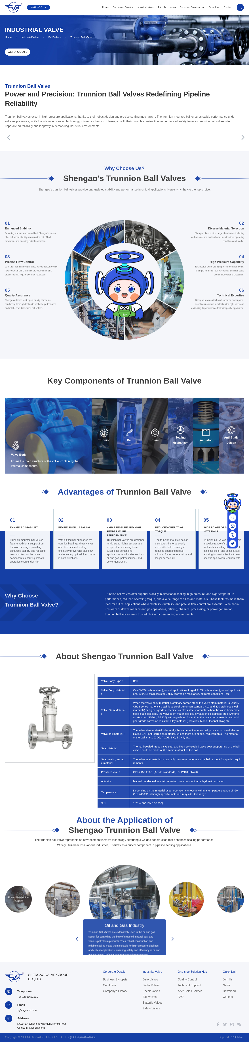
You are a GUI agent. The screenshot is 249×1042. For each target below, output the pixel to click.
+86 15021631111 (27, 996)
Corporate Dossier (123, 7)
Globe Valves (150, 985)
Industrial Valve (145, 7)
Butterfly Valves (152, 1002)
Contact (228, 7)
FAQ (180, 996)
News (173, 7)
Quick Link (230, 971)
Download (214, 7)
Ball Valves (54, 34)
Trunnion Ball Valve (81, 34)
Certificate (109, 985)
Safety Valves (151, 1008)
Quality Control (187, 979)
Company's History (115, 991)
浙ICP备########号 (82, 1037)
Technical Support (189, 985)
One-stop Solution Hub (192, 7)
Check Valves (151, 991)
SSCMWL (237, 1037)
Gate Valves (150, 979)
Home (105, 7)
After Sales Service (190, 991)
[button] (7, 138)
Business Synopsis (115, 979)
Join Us (162, 7)
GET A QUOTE (18, 52)
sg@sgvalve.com (27, 1010)
